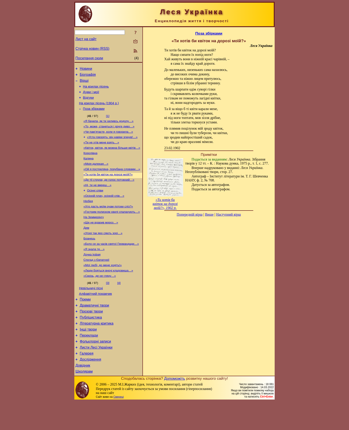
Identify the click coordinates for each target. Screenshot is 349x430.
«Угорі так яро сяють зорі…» (102, 248)
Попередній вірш (190, 214)
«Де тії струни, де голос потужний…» (108, 190)
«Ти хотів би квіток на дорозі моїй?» (108, 184)
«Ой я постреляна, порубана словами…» (111, 179)
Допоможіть (174, 407)
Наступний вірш (228, 214)
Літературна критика (96, 347)
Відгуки (88, 101)
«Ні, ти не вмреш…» (97, 196)
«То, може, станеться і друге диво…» (108, 132)
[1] (107, 121)
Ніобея (88, 213)
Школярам (84, 400)
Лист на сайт (86, 39)
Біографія (88, 76)
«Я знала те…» (94, 265)
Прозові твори (91, 333)
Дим (86, 242)
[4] (119, 301)
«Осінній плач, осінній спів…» (103, 207)
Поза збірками (94, 114)
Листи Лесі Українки (96, 373)
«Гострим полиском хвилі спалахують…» (111, 225)
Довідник (82, 393)
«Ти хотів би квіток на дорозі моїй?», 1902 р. (165, 204)
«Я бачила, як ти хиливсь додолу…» (108, 127)
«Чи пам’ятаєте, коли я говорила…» (108, 138)
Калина (88, 167)
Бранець (89, 254)
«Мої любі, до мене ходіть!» (102, 283)
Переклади (89, 360)
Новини (86, 69)
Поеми (85, 320)
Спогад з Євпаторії (96, 277)
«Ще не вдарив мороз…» (100, 236)
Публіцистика (91, 340)
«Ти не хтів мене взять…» (101, 150)
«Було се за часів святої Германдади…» (111, 259)
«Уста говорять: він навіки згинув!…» (112, 144)
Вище (209, 214)
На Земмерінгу (93, 231)
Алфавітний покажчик (95, 313)
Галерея (86, 380)
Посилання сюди (89, 58)
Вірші (84, 82)
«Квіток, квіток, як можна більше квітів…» (111, 155)
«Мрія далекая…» (95, 173)
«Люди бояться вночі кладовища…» (108, 288)
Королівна (90, 161)
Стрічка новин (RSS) (92, 48)
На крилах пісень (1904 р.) (99, 108)
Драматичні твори (94, 327)
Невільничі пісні (91, 307)
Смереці (118, 425)
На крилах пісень (96, 89)
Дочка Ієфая (92, 271)
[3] (107, 301)
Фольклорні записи (95, 367)
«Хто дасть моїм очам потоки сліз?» (108, 219)
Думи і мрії (91, 95)
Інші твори (88, 353)
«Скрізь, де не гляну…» (99, 294)
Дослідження (90, 387)
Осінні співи (95, 202)
